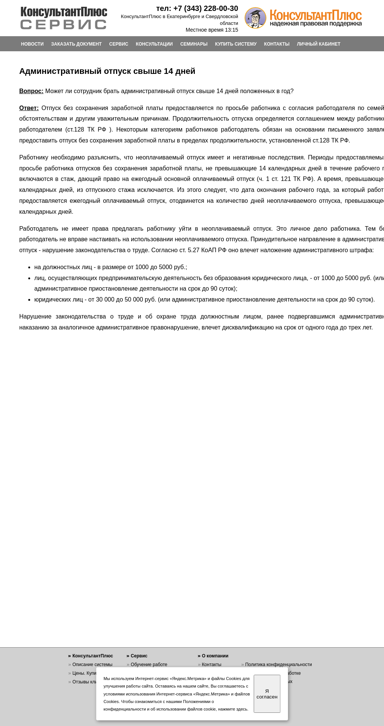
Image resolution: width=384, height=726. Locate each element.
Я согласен (267, 694)
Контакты (212, 664)
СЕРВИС (119, 44)
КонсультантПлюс (92, 656)
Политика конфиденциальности (278, 664)
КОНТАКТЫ (276, 44)
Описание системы (92, 664)
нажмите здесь (232, 709)
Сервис (139, 656)
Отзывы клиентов (90, 682)
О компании (215, 656)
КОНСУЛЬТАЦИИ (154, 44)
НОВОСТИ (32, 44)
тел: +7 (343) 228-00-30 (197, 8)
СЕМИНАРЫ (193, 44)
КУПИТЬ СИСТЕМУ (236, 44)
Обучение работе (149, 664)
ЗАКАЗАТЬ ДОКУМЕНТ (76, 44)
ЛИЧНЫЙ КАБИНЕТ (318, 44)
